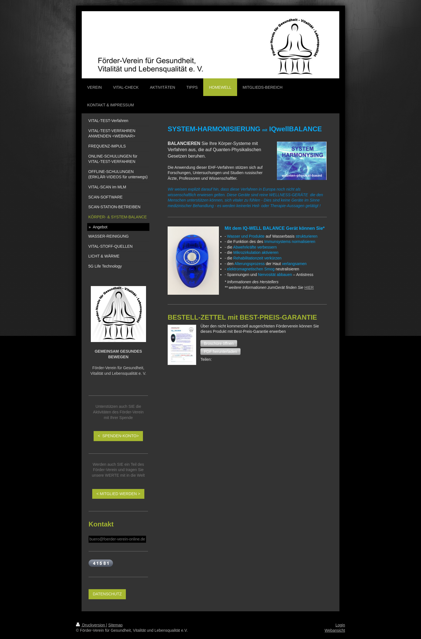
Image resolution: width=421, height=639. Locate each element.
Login (340, 625)
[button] (218, 343)
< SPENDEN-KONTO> (118, 436)
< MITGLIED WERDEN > (118, 493)
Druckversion (91, 625)
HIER (309, 287)
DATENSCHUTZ (107, 594)
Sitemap (115, 625)
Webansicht (335, 630)
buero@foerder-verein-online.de (117, 539)
